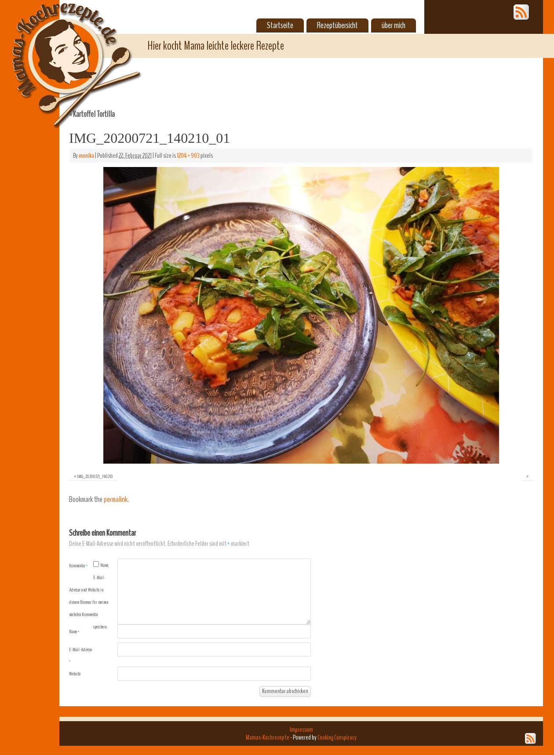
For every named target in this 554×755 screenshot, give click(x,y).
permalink (116, 499)
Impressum (301, 729)
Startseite (280, 25)
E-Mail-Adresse (80, 655)
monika (86, 155)
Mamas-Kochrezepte (64, 55)
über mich (393, 25)
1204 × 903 (188, 155)
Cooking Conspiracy (337, 737)
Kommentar (78, 565)
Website (74, 673)
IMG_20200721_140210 (95, 476)
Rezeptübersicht (337, 25)
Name (74, 631)
